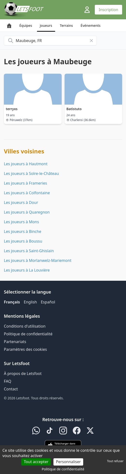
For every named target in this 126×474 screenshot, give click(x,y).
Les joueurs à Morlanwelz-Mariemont (37, 260)
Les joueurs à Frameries (25, 183)
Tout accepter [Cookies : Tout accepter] (36, 461)
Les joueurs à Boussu (23, 241)
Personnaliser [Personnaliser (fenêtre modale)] (68, 461)
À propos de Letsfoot (23, 373)
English (30, 302)
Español (48, 302)
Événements (90, 25)
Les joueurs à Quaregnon (27, 212)
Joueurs (46, 25)
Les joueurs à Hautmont (25, 163)
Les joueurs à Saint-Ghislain (29, 250)
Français (12, 302)
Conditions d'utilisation (24, 326)
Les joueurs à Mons (21, 221)
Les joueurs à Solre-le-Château (31, 173)
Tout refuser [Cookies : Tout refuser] (115, 461)
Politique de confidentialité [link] (63, 469)
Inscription (108, 9)
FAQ (7, 381)
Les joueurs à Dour (21, 202)
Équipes (25, 25)
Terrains (66, 25)
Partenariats (15, 341)
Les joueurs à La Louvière (27, 270)
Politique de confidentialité (28, 334)
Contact (11, 389)
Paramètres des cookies (25, 349)
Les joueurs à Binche (22, 231)
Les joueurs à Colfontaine (27, 192)
